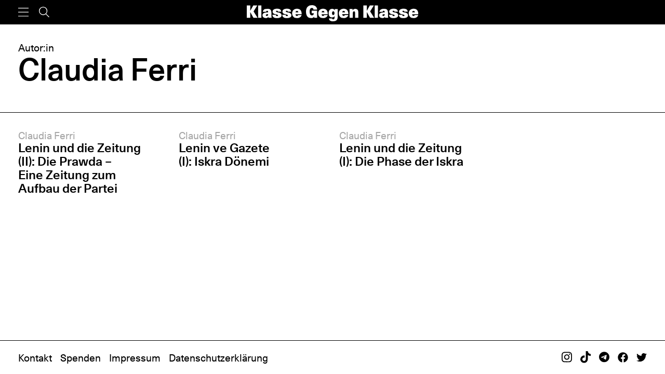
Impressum (135, 358)
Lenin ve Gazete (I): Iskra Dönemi (224, 154)
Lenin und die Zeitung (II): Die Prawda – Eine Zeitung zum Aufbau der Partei (79, 168)
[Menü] (23, 12)
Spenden (80, 358)
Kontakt (35, 358)
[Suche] (44, 12)
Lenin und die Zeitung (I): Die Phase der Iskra (401, 154)
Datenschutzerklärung (218, 358)
